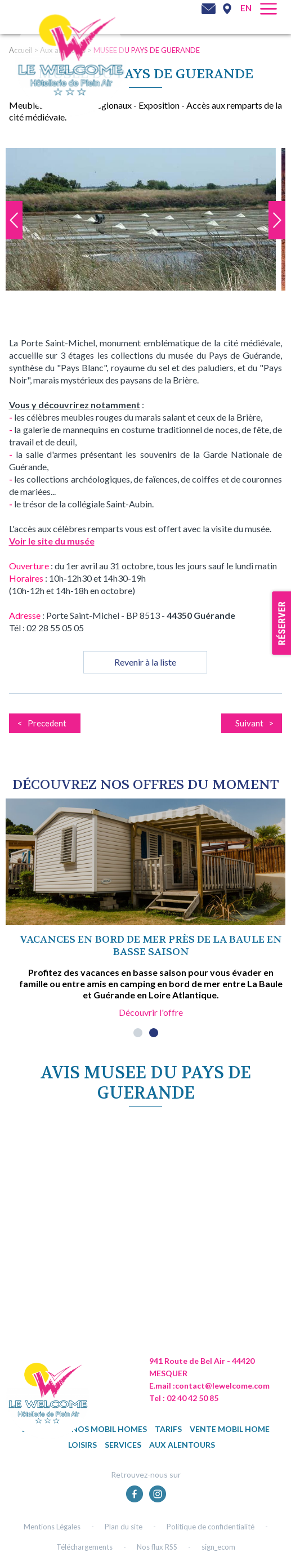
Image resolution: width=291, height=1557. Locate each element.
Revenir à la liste (145, 662)
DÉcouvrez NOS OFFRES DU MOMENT (145, 784)
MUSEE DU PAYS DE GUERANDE (146, 50)
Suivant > (254, 723)
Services (123, 1444)
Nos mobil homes (109, 1429)
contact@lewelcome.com (222, 1385)
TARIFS (168, 1429)
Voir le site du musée (52, 541)
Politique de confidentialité (210, 1526)
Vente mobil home (230, 1429)
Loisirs (82, 1444)
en (246, 8)
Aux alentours (182, 1444)
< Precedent (41, 723)
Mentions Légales (52, 1526)
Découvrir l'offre (151, 1012)
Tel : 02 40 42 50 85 (183, 1398)
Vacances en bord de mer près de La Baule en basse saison (151, 945)
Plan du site (123, 1526)
